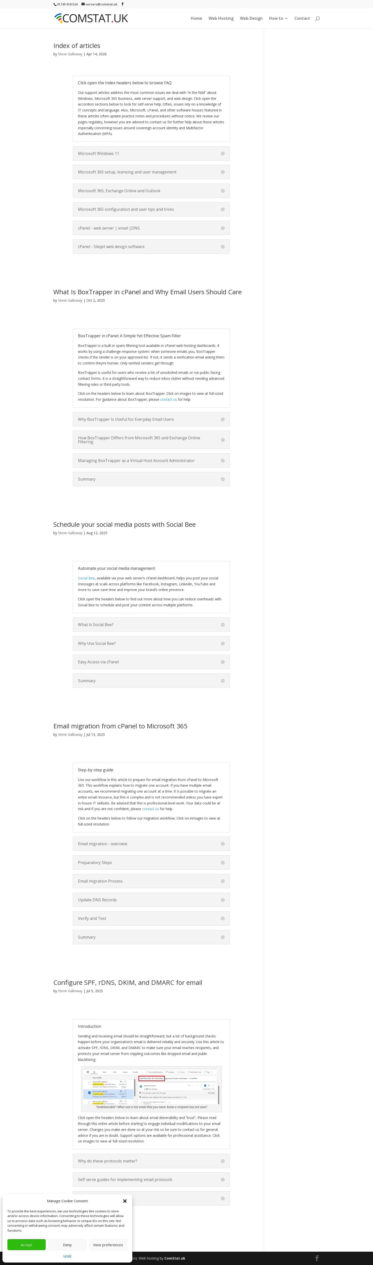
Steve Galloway (70, 54)
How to (276, 19)
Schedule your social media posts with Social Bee (124, 524)
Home (196, 19)
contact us (168, 399)
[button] (124, 1201)
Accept (26, 1244)
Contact (302, 19)
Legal (67, 1255)
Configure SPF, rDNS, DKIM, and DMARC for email (127, 982)
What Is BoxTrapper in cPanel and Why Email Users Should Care (147, 291)
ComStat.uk (174, 1258)
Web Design (251, 19)
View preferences (108, 1244)
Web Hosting (221, 19)
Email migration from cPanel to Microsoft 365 (120, 725)
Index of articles (76, 45)
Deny (67, 1244)
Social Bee (86, 578)
